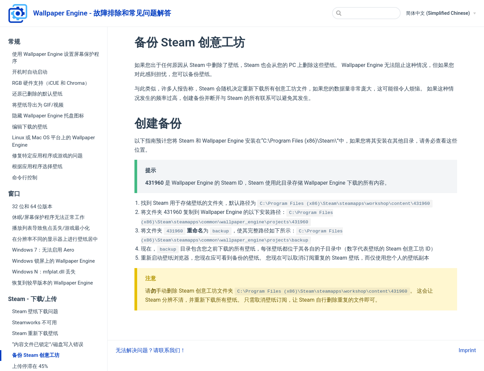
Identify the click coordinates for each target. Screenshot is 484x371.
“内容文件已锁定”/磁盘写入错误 (47, 344)
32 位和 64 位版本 (32, 206)
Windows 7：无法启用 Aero (43, 250)
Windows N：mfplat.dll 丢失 (44, 272)
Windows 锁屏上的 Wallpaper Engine (53, 261)
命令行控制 (24, 178)
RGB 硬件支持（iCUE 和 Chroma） (51, 83)
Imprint (467, 350)
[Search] (366, 13)
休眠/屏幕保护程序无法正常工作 (48, 217)
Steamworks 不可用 (34, 323)
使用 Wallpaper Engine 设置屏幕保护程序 (55, 57)
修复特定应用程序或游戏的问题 (47, 156)
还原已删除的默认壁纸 (37, 94)
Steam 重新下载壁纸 (35, 333)
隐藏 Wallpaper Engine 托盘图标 (48, 116)
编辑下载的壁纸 (29, 127)
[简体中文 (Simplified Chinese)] (441, 13)
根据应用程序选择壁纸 (37, 166)
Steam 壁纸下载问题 (35, 311)
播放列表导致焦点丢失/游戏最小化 (51, 228)
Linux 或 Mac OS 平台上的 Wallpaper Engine (53, 141)
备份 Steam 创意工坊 (35, 355)
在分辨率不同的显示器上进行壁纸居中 (55, 239)
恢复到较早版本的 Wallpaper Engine (52, 283)
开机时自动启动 (29, 72)
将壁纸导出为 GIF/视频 (38, 105)
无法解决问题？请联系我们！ (151, 350)
